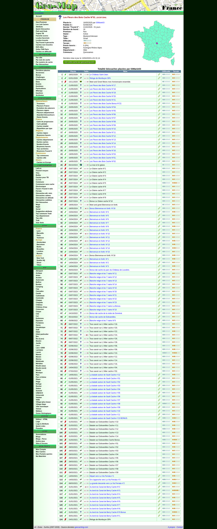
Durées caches (42, 142)
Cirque (38, 311)
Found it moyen (42, 171)
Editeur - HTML (42, 419)
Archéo (39, 278)
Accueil (39, 16)
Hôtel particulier (42, 334)
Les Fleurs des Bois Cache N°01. (103, 158)
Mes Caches (41, 452)
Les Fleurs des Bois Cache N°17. (103, 85)
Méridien (39, 363)
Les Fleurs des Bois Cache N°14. (103, 143)
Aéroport (39, 271)
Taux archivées (43, 149)
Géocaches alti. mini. (44, 193)
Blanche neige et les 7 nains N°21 (103, 295)
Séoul (39, 262)
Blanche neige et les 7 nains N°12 (103, 277)
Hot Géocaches (42, 202)
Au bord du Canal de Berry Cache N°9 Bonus (108, 512)
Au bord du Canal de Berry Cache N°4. (105, 494)
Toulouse (40, 238)
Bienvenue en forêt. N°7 (99, 223)
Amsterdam (41, 242)
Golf (37, 330)
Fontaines (40, 323)
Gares (38, 325)
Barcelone (41, 244)
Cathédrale (40, 296)
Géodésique (40, 327)
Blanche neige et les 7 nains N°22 (103, 299)
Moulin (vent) (41, 368)
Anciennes (40, 73)
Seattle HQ (41, 260)
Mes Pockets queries (44, 454)
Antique (39, 273)
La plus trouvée (42, 40)
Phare (38, 379)
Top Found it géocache (45, 42)
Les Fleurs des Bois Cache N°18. (103, 89)
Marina (38, 359)
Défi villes (40, 47)
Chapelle (39, 302)
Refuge (38, 384)
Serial (38, 209)
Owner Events (42, 117)
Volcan (38, 409)
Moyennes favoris (44, 135)
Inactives (39, 93)
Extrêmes (39, 86)
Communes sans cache (45, 184)
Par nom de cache (43, 60)
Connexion (39, 13)
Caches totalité (42, 126)
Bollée (38, 175)
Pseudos (39, 428)
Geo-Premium (41, 22)
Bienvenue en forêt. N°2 (99, 263)
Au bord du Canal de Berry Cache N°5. (105, 498)
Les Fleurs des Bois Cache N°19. (103, 93)
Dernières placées (43, 70)
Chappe (39, 300)
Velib (38, 400)
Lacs (38, 345)
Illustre (38, 341)
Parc (37, 375)
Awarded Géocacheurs (46, 115)
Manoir (38, 354)
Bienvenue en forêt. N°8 (99, 226)
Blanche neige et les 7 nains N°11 (103, 273)
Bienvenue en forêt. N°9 (99, 230)
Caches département (45, 140)
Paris (39, 235)
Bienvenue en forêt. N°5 (99, 216)
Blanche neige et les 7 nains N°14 (103, 284)
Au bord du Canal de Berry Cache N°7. (105, 505)
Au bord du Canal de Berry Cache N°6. (105, 501)
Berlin (39, 247)
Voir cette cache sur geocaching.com (79, 62)
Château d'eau (41, 307)
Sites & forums (42, 443)
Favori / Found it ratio (44, 189)
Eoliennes (40, 318)
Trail (37, 220)
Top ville (39, 218)
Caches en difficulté (44, 51)
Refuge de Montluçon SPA (100, 78)
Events (38, 84)
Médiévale (40, 361)
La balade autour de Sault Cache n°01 (105, 378)
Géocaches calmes (43, 195)
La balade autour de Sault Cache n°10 (105, 411)
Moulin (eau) (41, 366)
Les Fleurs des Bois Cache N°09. (103, 125)
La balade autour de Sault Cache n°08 (105, 404)
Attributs (39, 27)
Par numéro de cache (44, 62)
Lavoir (38, 352)
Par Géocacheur (42, 64)
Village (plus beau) (43, 402)
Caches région (42, 133)
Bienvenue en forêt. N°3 (99, 266)
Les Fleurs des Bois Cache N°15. (103, 147)
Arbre (38, 275)
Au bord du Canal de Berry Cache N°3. (105, 491)
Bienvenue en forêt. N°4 (99, 212)
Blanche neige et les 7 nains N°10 (103, 310)
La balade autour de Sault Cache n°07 (105, 400)
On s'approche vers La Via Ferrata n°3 (105, 480)
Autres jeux (40, 441)
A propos (171, 527)
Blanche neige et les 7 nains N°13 (103, 281)
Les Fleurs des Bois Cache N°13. (103, 140)
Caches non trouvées (44, 45)
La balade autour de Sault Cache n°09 (105, 407)
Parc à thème (41, 377)
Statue (38, 388)
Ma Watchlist (41, 456)
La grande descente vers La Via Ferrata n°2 (107, 483)
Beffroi (38, 282)
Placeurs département (45, 112)
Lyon (39, 231)
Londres (40, 251)
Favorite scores (42, 36)
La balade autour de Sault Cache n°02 (105, 382)
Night (38, 207)
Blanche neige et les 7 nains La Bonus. (105, 306)
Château (39, 305)
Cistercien (40, 309)
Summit (39, 391)
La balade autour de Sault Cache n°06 (105, 396)
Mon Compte (41, 449)
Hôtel (38, 332)
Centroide (40, 298)
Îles (37, 336)
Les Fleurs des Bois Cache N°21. (103, 100)
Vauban (39, 397)
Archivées (40, 95)
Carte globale (42, 124)
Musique (39, 372)
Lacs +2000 (40, 348)
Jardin (38, 343)
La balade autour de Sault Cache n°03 (105, 386)
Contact (180, 527)
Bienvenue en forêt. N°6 (99, 219)
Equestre (39, 320)
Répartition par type (44, 128)
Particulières (41, 88)
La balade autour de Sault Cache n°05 (105, 393)
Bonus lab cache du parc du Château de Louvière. (110, 270)
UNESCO (39, 393)
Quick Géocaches (43, 29)
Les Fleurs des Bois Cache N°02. (103, 161)
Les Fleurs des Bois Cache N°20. (103, 96)
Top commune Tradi (44, 213)
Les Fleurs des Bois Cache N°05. (103, 111)
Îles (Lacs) (40, 339)
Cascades (40, 291)
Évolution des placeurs (46, 108)
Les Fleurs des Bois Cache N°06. (103, 114)
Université (40, 395)
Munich (39, 253)
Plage (38, 382)
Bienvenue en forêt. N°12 (100, 241)
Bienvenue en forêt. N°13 (100, 245)
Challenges (40, 77)
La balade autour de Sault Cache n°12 (105, 375)
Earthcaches (41, 79)
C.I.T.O (38, 180)
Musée (38, 370)
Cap (37, 289)
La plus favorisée (42, 38)
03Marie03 (100, 23)
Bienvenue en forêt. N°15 (100, 252)
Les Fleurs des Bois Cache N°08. (103, 122)
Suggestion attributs (44, 211)
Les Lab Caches (42, 24)
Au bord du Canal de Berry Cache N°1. (105, 516)
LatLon (38, 168)
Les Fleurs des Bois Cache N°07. (103, 118)
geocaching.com (81, 527)
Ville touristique (42, 406)
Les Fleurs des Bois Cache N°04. (103, 107)
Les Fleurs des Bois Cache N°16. (103, 151)
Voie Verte (40, 223)
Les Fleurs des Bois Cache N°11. (103, 132)
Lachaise (39, 350)
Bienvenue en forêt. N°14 (100, 248)
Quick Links (40, 426)
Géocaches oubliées (44, 200)
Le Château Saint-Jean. (99, 75)
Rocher (39, 386)
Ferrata (38, 191)
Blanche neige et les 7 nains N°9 (103, 321)
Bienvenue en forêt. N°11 (100, 237)
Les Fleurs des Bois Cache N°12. (103, 136)
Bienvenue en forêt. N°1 (99, 259)
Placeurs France (43, 106)
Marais (38, 357)
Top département (42, 216)
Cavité (38, 293)
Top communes (43, 155)
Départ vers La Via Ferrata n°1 (102, 476)
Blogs (38, 437)
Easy (38, 82)
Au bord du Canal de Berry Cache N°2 (105, 487)
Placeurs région (43, 110)
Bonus (38, 75)
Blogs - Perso (41, 439)
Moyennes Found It (44, 151)
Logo (38, 421)
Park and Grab (41, 31)
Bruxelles (40, 249)
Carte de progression (45, 122)
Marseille (40, 233)
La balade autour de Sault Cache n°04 (105, 389)
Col (37, 316)
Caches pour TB (42, 177)
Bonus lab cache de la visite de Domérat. (106, 313)
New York (40, 258)
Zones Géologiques (43, 413)
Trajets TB (40, 33)
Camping (39, 287)
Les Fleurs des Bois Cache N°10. (103, 129)
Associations (41, 434)
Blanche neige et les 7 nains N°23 (103, 302)
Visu (37, 173)
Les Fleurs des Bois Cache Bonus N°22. (106, 103)
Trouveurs (41, 103)
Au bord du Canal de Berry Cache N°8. (105, 509)
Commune (40, 182)
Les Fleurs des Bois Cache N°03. (103, 154)
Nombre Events (43, 144)
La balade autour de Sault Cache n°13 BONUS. (109, 418)
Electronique (41, 186)
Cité (37, 314)
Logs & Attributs (42, 424)
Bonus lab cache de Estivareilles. (103, 317)
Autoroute (40, 280)
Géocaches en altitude (44, 198)
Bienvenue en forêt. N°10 (100, 234)
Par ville (39, 57)
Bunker (39, 284)
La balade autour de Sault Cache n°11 (105, 415)
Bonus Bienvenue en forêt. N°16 (102, 208)
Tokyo (39, 265)
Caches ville (41, 158)
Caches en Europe (44, 162)
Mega (38, 204)
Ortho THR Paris (42, 49)
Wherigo (39, 91)
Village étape (41, 404)
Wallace (39, 411)
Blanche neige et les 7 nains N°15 (103, 288)
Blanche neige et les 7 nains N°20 (103, 292)
